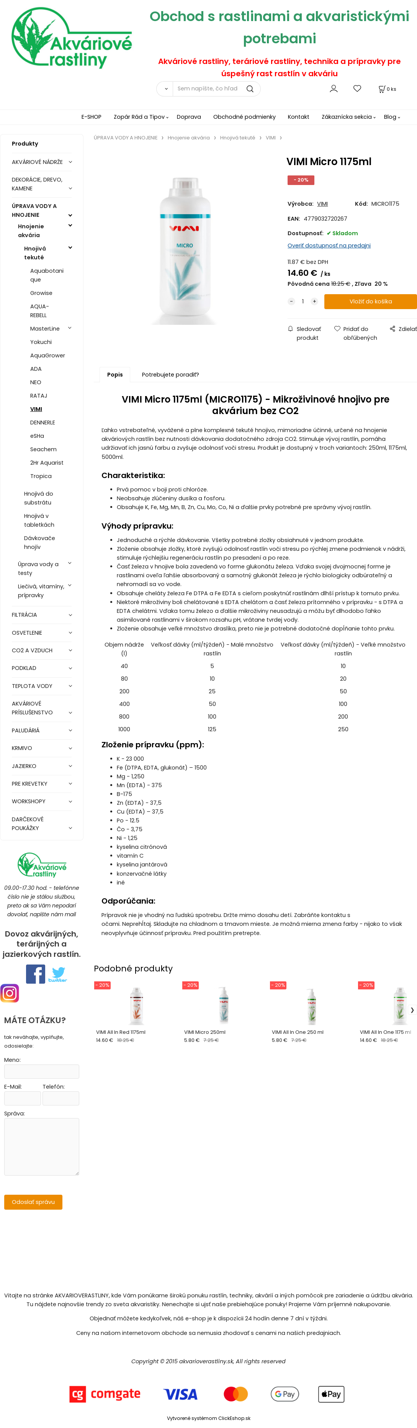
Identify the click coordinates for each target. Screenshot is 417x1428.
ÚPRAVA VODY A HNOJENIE (34, 210)
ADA (36, 369)
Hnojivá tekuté (35, 253)
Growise (41, 293)
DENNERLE (42, 422)
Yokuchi (41, 342)
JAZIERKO (24, 766)
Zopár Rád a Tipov (139, 117)
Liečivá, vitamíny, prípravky (41, 591)
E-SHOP (91, 117)
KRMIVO (22, 748)
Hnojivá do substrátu (38, 498)
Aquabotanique (47, 275)
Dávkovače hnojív (39, 542)
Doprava (189, 117)
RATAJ (38, 396)
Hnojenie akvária (31, 231)
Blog (390, 117)
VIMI (36, 409)
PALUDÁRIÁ (25, 730)
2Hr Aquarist (47, 463)
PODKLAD (24, 668)
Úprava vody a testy (38, 568)
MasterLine (45, 328)
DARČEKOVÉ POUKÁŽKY (28, 824)
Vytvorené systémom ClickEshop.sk (208, 1418)
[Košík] (386, 89)
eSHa (37, 436)
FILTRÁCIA (24, 615)
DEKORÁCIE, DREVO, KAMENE (37, 184)
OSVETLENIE (27, 633)
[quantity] (303, 301)
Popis (115, 374)
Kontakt (298, 117)
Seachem (43, 449)
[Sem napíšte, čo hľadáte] (216, 89)
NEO (35, 382)
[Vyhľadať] (164, 89)
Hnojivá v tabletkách (39, 520)
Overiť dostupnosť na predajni (329, 245)
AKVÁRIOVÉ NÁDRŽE (37, 162)
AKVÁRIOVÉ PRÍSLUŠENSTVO (32, 708)
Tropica (41, 476)
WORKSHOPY (29, 801)
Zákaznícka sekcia (347, 117)
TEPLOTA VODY (32, 686)
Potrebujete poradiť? (170, 374)
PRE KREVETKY (29, 784)
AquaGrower (47, 355)
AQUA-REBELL (39, 311)
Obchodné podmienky (244, 117)
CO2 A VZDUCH (32, 650)
